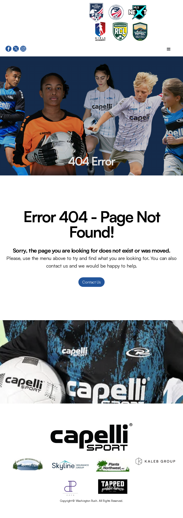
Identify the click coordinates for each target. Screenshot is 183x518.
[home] (47, 22)
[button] (169, 49)
